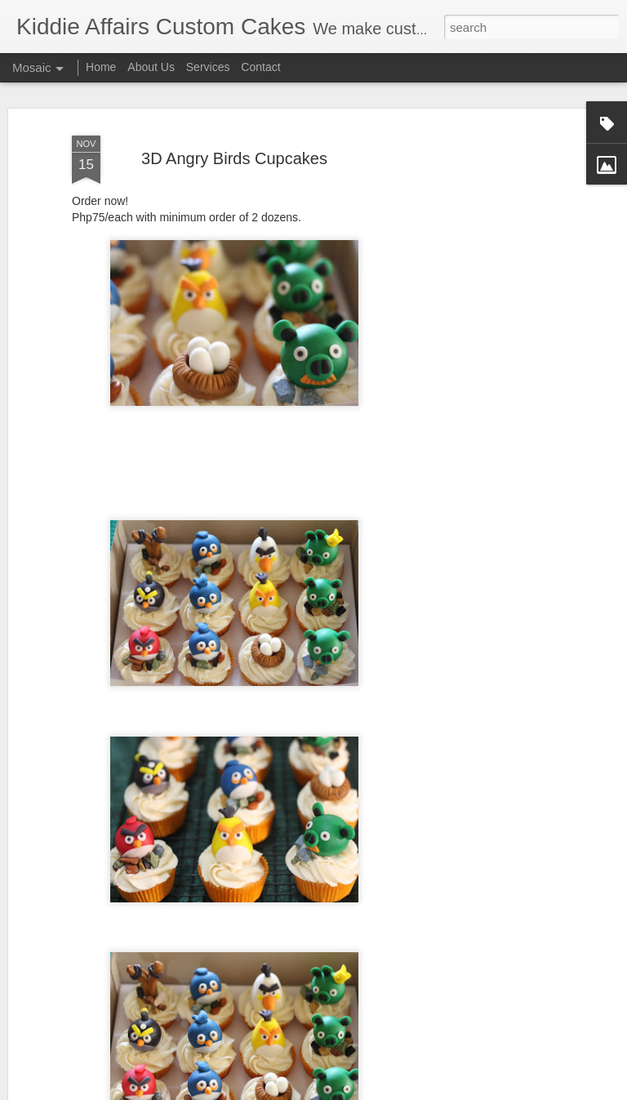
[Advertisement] (486, 385)
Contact (260, 66)
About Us (151, 66)
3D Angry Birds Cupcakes (234, 158)
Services (208, 66)
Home (101, 66)
